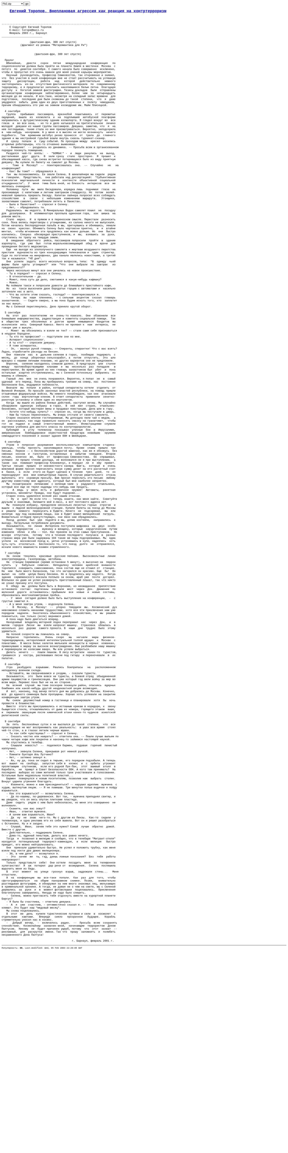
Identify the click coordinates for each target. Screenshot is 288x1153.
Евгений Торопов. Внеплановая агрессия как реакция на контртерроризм (88, 11)
